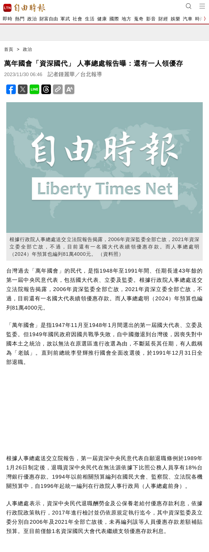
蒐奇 (138, 18)
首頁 (8, 49)
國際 (114, 18)
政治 (32, 18)
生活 (89, 18)
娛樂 (175, 18)
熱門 (19, 18)
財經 (163, 18)
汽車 (187, 18)
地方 (126, 18)
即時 (7, 18)
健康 (102, 18)
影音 (151, 18)
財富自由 (48, 18)
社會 (77, 18)
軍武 (65, 18)
